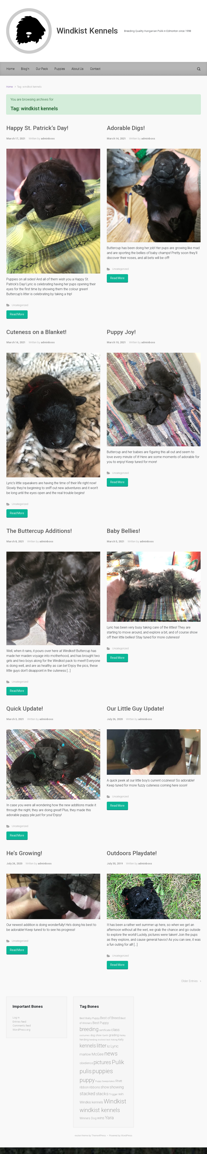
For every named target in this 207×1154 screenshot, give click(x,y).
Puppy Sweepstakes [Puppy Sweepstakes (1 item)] (105, 1081)
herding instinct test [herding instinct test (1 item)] (99, 1039)
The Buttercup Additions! (39, 531)
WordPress (126, 1135)
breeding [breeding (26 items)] (89, 1029)
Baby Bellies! (123, 531)
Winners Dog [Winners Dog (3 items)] (88, 1118)
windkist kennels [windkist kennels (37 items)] (100, 1110)
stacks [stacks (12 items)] (102, 1093)
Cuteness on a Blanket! (36, 332)
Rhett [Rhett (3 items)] (118, 1081)
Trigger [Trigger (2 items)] (113, 1094)
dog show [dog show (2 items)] (96, 1035)
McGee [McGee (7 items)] (98, 1054)
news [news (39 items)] (111, 1053)
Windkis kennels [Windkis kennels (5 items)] (91, 1102)
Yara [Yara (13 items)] (109, 1117)
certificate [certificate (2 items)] (105, 1030)
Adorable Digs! (126, 128)
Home (9, 86)
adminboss (48, 138)
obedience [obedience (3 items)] (86, 1063)
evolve (78, 1135)
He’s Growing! (24, 853)
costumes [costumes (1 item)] (85, 1035)
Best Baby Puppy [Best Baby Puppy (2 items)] (90, 1018)
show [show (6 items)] (105, 1087)
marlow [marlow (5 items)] (85, 1054)
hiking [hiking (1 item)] (114, 1039)
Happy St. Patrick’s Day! (37, 128)
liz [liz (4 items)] (108, 1046)
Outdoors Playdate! (132, 853)
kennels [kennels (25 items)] (88, 1046)
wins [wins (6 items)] (100, 1118)
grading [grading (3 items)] (114, 1035)
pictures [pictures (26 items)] (102, 1062)
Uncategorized (20, 305)
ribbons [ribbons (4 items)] (94, 1087)
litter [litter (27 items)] (101, 1046)
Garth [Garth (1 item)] (105, 1035)
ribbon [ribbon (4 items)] (84, 1087)
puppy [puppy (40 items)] (87, 1080)
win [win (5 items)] (120, 1094)
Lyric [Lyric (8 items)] (115, 1046)
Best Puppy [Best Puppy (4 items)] (101, 1023)
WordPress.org (21, 1029)
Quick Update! (24, 708)
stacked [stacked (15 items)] (87, 1093)
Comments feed (22, 1025)
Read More (17, 314)
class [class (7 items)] (115, 1030)
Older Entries (189, 981)
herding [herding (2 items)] (84, 1039)
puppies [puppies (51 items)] (102, 1071)
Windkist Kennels (87, 31)
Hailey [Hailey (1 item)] (122, 1035)
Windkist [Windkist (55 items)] (115, 1101)
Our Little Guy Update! (135, 708)
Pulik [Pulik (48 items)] (118, 1062)
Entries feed (19, 1021)
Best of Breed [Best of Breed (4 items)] (110, 1018)
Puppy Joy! (121, 332)
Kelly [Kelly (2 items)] (120, 1039)
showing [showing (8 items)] (117, 1087)
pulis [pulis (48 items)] (86, 1071)
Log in (16, 1017)
